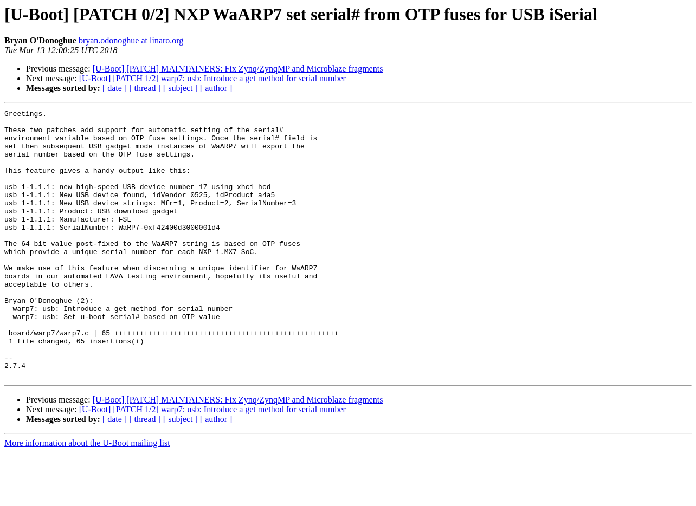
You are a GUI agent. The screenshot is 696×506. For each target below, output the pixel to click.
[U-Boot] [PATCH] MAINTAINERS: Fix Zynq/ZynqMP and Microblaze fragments (238, 68)
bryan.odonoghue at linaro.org (131, 40)
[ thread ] (145, 88)
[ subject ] (180, 88)
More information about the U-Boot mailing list (87, 496)
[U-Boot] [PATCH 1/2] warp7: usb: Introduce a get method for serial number (212, 78)
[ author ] (216, 88)
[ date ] (114, 88)
